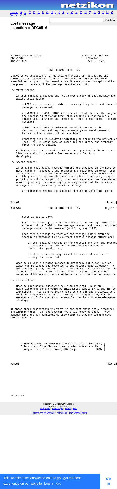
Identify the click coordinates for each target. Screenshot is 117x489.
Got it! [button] (108, 481)
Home (14, 12)
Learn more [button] (52, 483)
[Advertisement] (58, 457)
